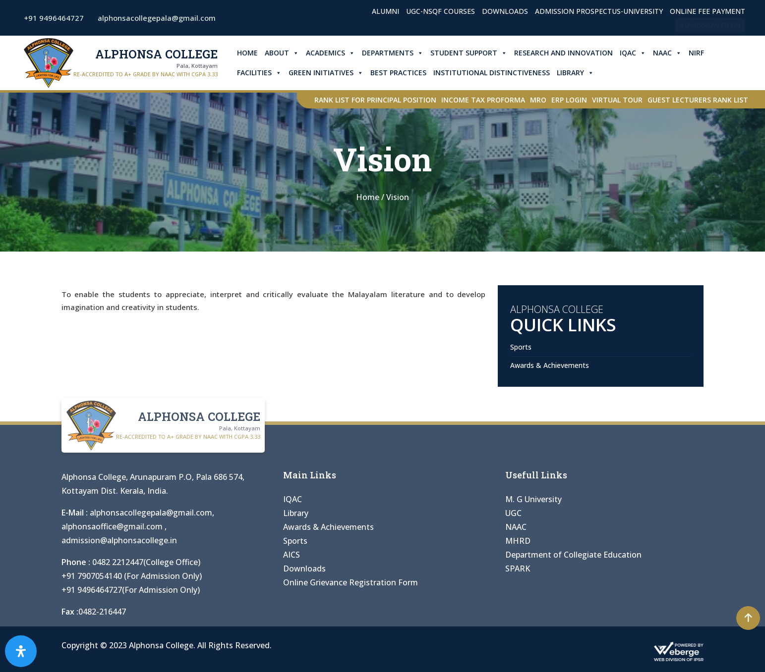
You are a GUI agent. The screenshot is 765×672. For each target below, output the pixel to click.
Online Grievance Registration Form (350, 582)
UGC (513, 513)
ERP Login (569, 99)
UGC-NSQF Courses (440, 11)
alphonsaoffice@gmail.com (113, 526)
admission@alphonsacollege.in (119, 540)
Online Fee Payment (707, 11)
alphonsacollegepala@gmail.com (151, 512)
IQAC (633, 53)
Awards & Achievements (549, 365)
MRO (538, 99)
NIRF (696, 52)
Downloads (505, 11)
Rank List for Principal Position (375, 99)
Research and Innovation (563, 52)
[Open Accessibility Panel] (21, 651)
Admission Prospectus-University (599, 11)
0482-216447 (102, 611)
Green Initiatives (326, 73)
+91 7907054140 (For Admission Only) (131, 575)
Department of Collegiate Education (573, 554)
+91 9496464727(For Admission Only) (130, 589)
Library (575, 73)
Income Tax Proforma (483, 99)
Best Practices (398, 72)
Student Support (468, 53)
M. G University (533, 499)
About (282, 53)
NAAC (667, 53)
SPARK (517, 568)
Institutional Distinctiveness (491, 72)
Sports (520, 347)
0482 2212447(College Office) (146, 562)
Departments (392, 53)
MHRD (517, 540)
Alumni (385, 11)
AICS (291, 554)
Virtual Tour (617, 99)
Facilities (259, 73)
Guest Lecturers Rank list (697, 99)
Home (247, 52)
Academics (330, 53)
